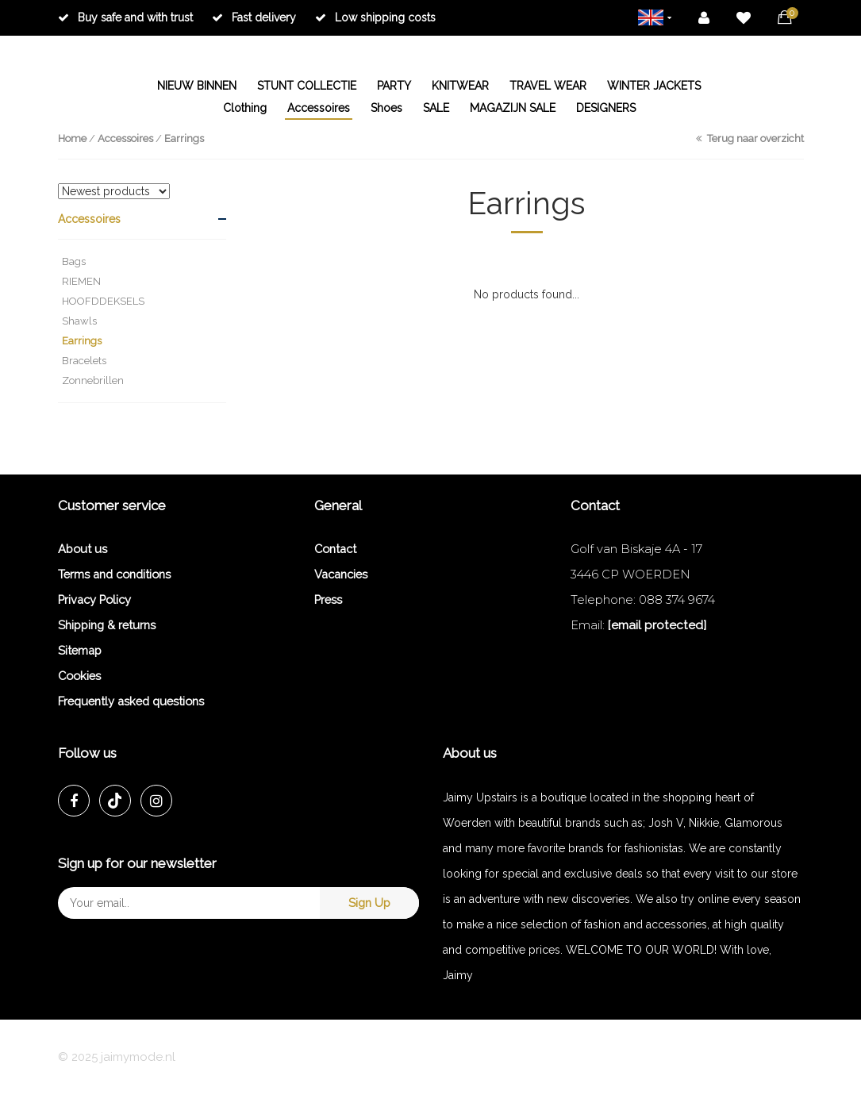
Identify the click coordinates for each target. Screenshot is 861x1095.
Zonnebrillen (93, 380)
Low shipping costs (375, 17)
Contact (335, 548)
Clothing (245, 108)
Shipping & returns (107, 625)
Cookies (79, 675)
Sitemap (80, 650)
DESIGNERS (606, 108)
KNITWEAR (460, 85)
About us (82, 548)
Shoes (386, 108)
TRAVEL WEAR (547, 85)
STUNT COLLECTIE (306, 85)
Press (328, 599)
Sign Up (369, 902)
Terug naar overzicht (750, 138)
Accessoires (318, 108)
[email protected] (657, 624)
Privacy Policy (94, 599)
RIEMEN (81, 281)
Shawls (79, 321)
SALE (436, 108)
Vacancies (340, 574)
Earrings (184, 138)
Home (72, 138)
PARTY (394, 85)
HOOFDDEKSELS (103, 301)
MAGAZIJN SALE (512, 108)
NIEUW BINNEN (196, 85)
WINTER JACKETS (654, 85)
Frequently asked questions (131, 701)
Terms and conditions (114, 574)
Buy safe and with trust (125, 17)
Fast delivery (254, 17)
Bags (74, 261)
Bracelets (84, 361)
